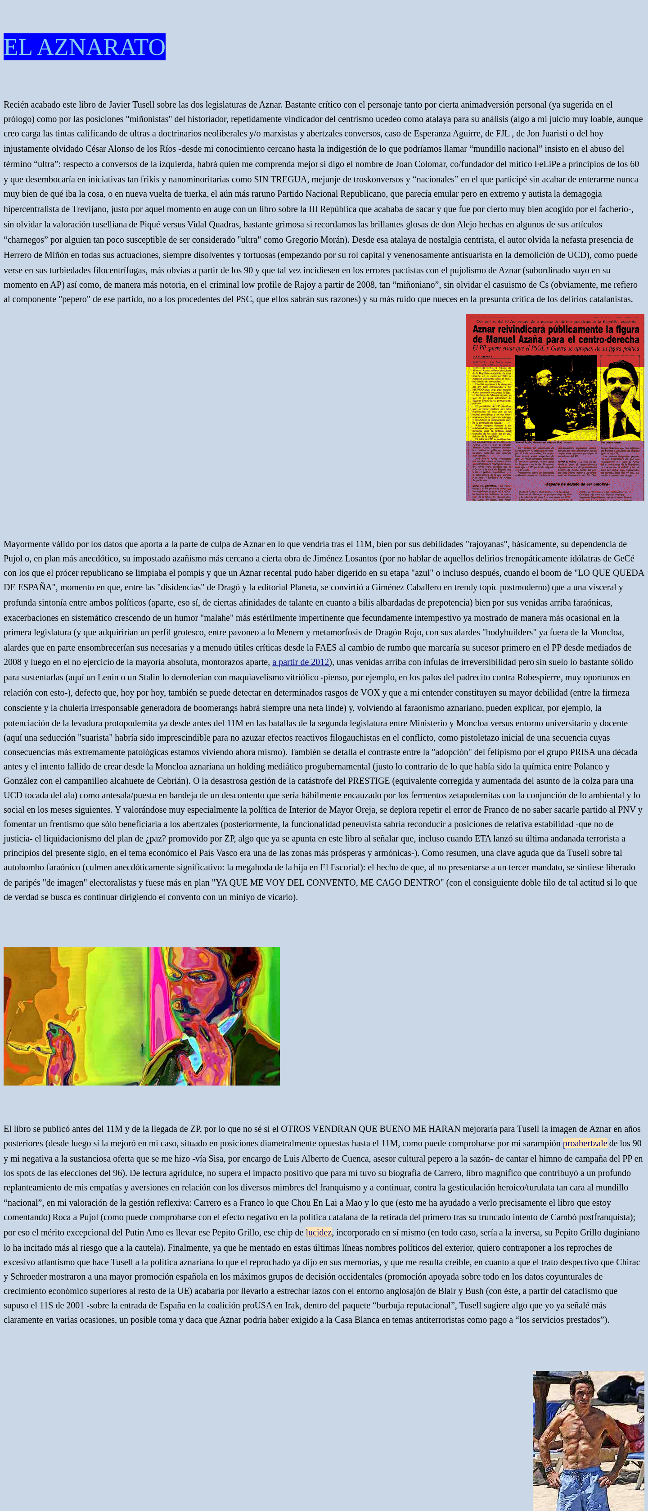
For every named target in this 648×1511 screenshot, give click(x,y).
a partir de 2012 (300, 662)
